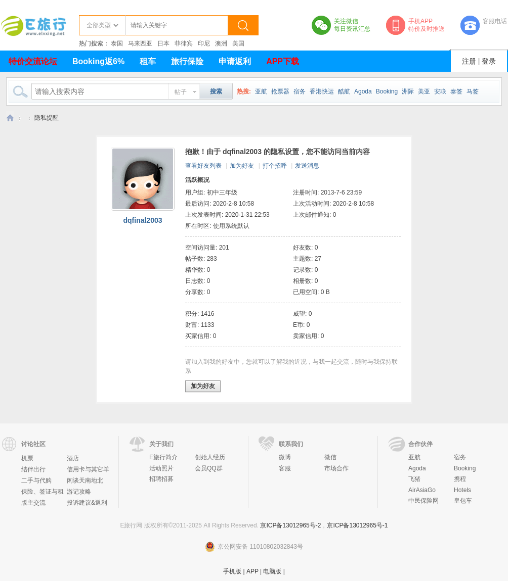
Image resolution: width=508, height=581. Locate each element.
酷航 (344, 91)
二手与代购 (36, 480)
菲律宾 (184, 43)
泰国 (117, 43)
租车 (148, 61)
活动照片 (161, 468)
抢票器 (280, 91)
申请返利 (235, 61)
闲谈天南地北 (85, 480)
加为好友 (242, 165)
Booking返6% (98, 61)
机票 (27, 458)
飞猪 (414, 478)
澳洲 (221, 43)
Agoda (363, 91)
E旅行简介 (163, 457)
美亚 (424, 91)
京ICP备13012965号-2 (290, 525)
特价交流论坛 (33, 61)
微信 (330, 457)
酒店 (73, 458)
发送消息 (307, 165)
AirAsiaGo (422, 490)
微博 (285, 457)
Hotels (462, 490)
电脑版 (272, 571)
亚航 (261, 91)
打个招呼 (275, 165)
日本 (163, 43)
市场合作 (336, 468)
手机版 (232, 571)
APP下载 (282, 61)
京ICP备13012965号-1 (357, 525)
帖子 (181, 91)
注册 (469, 61)
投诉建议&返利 (87, 502)
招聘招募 (161, 478)
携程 (460, 478)
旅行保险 (187, 61)
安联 (440, 91)
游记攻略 (79, 491)
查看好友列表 (203, 165)
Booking (387, 91)
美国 (238, 43)
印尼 (204, 43)
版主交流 (33, 502)
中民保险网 (423, 500)
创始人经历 (210, 457)
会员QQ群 (209, 468)
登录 (489, 61)
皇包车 (463, 500)
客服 (285, 468)
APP (252, 571)
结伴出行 (33, 469)
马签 (473, 91)
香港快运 (322, 91)
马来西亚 (140, 43)
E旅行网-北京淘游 (10, 118)
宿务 (299, 91)
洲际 (408, 91)
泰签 (456, 91)
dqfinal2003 (142, 220)
